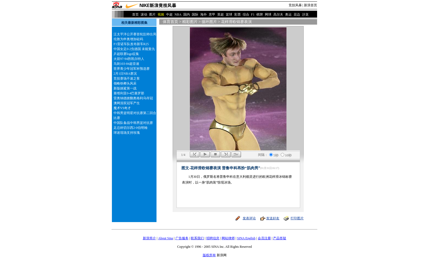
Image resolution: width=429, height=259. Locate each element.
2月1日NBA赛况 (125, 73)
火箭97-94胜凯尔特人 (129, 59)
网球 (268, 14)
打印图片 (297, 218)
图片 (152, 14)
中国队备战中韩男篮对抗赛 (133, 123)
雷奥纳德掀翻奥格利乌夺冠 (133, 98)
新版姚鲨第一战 (125, 88)
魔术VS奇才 (122, 108)
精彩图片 (190, 22)
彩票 (237, 14)
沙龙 (305, 14)
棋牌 (259, 14)
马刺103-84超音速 (126, 64)
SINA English (246, 238)
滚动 (144, 14)
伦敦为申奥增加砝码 (128, 39)
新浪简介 (149, 238)
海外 (203, 14)
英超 (220, 14)
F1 (253, 14)
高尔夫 (278, 14)
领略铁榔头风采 (125, 83)
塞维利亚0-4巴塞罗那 (129, 93)
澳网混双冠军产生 (127, 103)
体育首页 (170, 22)
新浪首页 (310, 5)
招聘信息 (212, 238)
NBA (178, 14)
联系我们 (197, 238)
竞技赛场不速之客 (127, 78)
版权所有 (209, 255)
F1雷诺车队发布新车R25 (131, 44)
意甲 (212, 14)
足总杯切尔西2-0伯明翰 (130, 128)
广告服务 (182, 238)
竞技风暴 (295, 5)
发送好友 (272, 218)
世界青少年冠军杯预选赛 (132, 69)
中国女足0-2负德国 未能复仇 (134, 49)
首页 (135, 14)
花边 (297, 14)
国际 (195, 14)
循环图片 (209, 22)
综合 (246, 14)
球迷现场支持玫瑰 (127, 133)
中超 (169, 14)
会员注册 (264, 238)
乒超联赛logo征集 (126, 54)
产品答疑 (279, 238)
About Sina (165, 238)
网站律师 (228, 238)
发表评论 (249, 218)
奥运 (288, 14)
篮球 (229, 14)
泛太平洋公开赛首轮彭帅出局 (135, 34)
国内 (186, 14)
